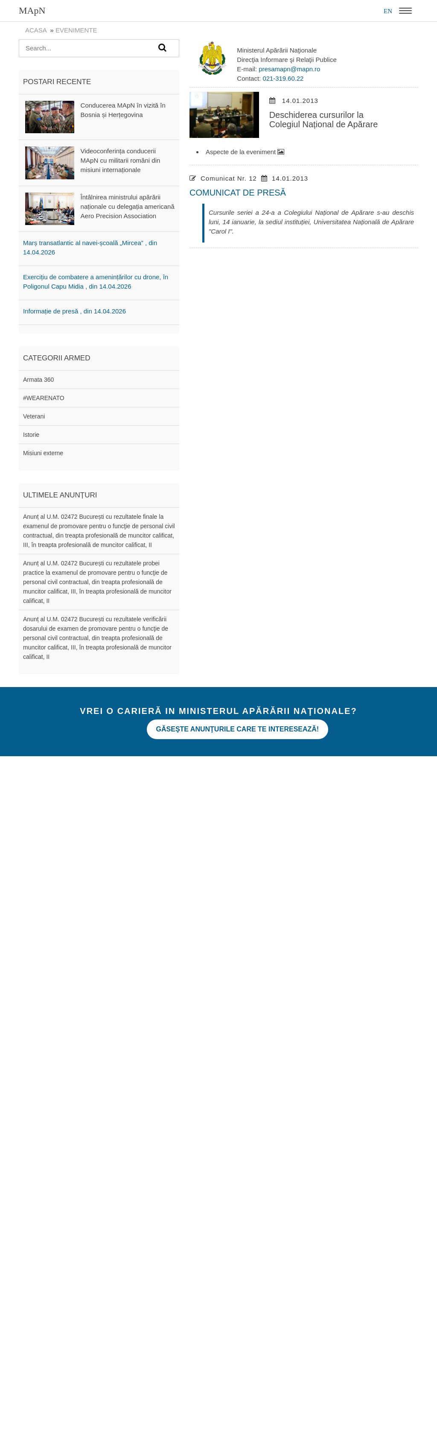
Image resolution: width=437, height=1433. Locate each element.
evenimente (76, 30)
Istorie (31, 434)
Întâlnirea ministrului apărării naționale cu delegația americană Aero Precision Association (128, 206)
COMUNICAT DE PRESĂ (237, 192)
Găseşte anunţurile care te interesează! (239, 727)
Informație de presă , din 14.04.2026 (74, 311)
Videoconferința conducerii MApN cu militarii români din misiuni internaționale (120, 160)
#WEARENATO (43, 398)
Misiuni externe (43, 453)
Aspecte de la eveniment (245, 151)
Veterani (34, 416)
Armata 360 (38, 379)
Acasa (36, 30)
